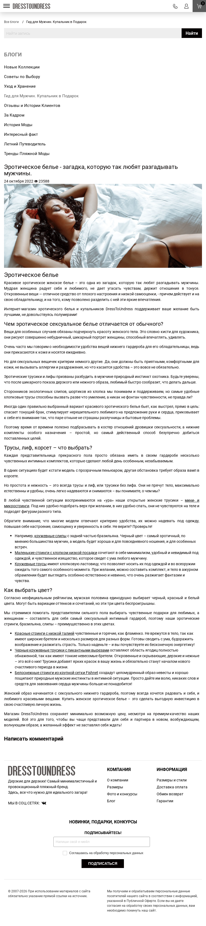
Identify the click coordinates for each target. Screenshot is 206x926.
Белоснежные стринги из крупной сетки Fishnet (56, 672)
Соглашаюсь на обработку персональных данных (103, 853)
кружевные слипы (50, 535)
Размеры (115, 786)
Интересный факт (21, 134)
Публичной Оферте (141, 900)
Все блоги (11, 22)
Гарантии (165, 800)
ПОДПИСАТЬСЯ (102, 863)
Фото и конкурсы (122, 793)
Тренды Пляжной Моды (27, 153)
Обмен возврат (170, 793)
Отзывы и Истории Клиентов (32, 105)
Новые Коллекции (22, 66)
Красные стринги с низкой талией (44, 633)
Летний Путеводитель (25, 143)
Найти (192, 33)
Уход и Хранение (20, 86)
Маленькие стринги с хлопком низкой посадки (56, 552)
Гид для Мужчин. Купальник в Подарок (41, 95)
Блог (111, 800)
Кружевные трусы (31, 563)
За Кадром (14, 115)
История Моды (18, 124)
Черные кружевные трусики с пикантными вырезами (62, 650)
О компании (117, 779)
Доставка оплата (172, 786)
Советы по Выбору (22, 76)
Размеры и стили (172, 779)
